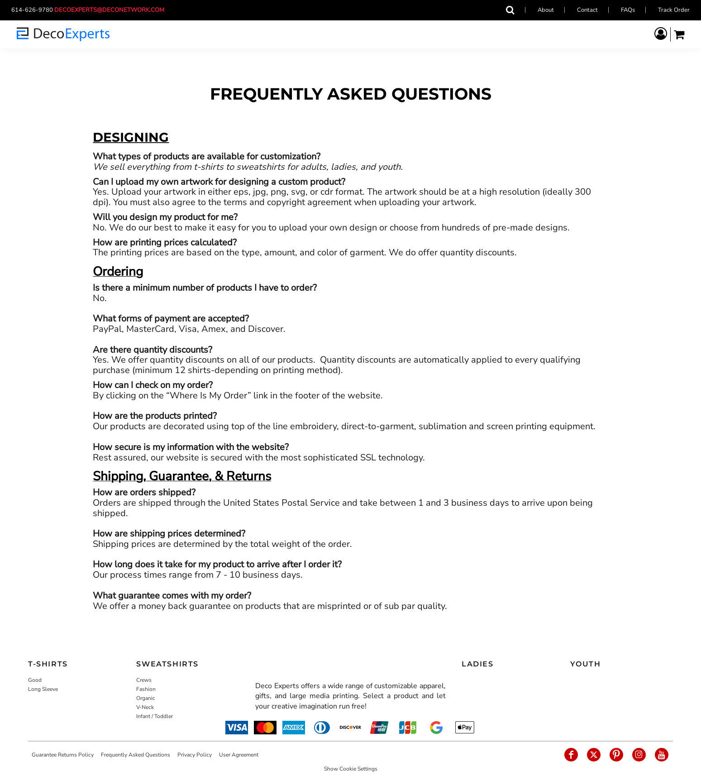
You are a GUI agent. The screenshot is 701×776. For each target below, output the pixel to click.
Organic (145, 698)
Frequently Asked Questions (135, 754)
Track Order (674, 10)
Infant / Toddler (154, 716)
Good (35, 680)
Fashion (146, 689)
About (546, 10)
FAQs (628, 10)
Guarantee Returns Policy (63, 754)
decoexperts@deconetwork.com (112, 10)
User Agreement (238, 754)
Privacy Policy (194, 754)
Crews (144, 680)
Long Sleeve (43, 689)
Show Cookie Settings (350, 768)
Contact (587, 10)
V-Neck (145, 707)
